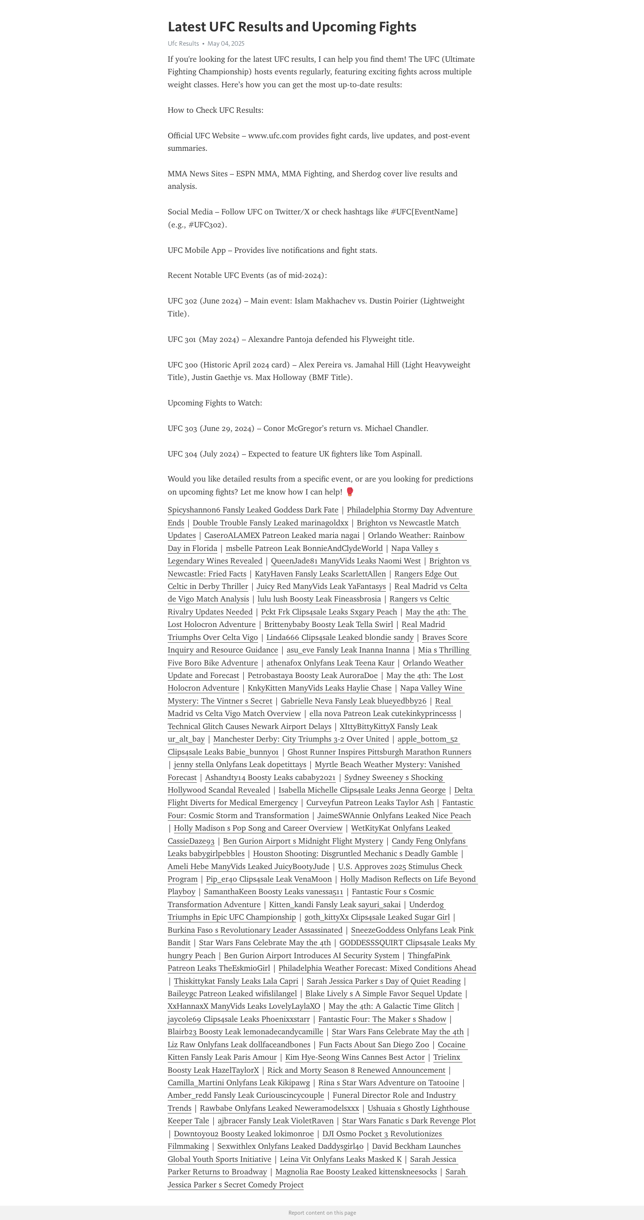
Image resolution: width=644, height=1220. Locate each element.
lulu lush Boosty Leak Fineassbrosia (319, 599)
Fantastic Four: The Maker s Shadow (382, 1019)
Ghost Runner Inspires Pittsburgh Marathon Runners (379, 752)
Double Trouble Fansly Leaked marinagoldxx (270, 523)
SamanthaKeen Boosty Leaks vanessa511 (273, 891)
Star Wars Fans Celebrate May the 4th (265, 942)
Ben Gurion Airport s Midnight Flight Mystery (303, 841)
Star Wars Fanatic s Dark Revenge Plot (409, 1121)
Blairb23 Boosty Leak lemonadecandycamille (245, 1032)
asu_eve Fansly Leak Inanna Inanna (348, 650)
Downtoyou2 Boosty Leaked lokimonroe (244, 1134)
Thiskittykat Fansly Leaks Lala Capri (236, 981)
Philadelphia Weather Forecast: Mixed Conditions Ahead (377, 968)
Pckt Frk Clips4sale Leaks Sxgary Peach (329, 612)
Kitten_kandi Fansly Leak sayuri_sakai (335, 904)
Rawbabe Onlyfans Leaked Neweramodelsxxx (279, 1108)
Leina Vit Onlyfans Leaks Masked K (341, 1159)
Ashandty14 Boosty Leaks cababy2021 (270, 777)
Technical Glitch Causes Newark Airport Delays (249, 726)
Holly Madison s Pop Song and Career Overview (258, 828)
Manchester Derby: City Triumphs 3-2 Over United (301, 739)
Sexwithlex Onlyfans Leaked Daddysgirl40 (290, 1146)
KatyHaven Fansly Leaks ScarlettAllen (320, 574)
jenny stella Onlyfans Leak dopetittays (240, 764)
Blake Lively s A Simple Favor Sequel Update (383, 993)
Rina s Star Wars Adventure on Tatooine (388, 1083)
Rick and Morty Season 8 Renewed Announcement (356, 1070)
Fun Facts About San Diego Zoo (374, 1044)
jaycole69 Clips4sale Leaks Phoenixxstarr (239, 1019)
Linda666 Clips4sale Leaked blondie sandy (340, 637)
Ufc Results (183, 43)
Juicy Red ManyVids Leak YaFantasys (321, 586)
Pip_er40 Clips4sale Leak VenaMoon (269, 879)
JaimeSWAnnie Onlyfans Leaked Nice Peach (394, 815)
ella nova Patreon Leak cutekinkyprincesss (382, 713)
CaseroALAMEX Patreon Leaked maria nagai (282, 535)
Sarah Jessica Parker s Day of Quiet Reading (384, 981)
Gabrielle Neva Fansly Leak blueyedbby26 (354, 701)
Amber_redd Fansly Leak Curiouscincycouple (246, 1095)
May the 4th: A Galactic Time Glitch (391, 1006)
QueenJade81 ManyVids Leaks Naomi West (346, 561)
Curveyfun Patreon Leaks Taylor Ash (370, 802)
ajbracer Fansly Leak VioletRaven (276, 1121)
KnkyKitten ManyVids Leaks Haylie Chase (320, 688)
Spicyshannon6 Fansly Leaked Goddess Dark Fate (253, 510)
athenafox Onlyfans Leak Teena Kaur (330, 663)
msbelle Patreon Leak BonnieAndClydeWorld (304, 548)
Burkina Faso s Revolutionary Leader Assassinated (255, 930)
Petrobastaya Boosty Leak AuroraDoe (313, 675)
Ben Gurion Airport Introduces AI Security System (311, 955)
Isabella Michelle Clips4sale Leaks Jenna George (362, 790)
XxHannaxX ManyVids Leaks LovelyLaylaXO (244, 1006)
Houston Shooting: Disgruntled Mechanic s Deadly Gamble (355, 853)
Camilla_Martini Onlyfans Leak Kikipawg (239, 1083)
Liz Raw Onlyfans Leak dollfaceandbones (239, 1044)
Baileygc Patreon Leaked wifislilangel (232, 993)
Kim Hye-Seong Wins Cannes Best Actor (355, 1057)
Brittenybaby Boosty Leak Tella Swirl (328, 624)
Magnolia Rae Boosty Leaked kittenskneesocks (356, 1172)
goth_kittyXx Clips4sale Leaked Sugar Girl (377, 917)
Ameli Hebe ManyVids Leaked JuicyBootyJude (249, 866)
